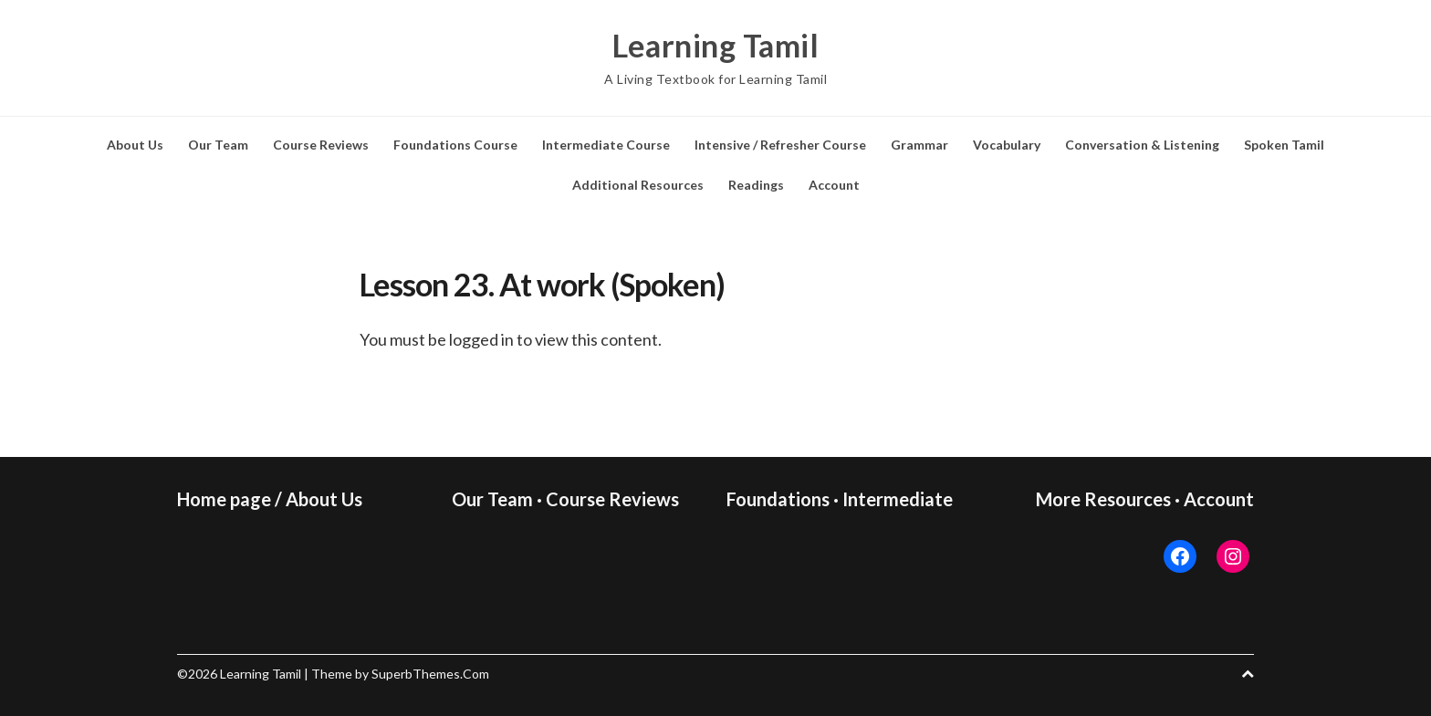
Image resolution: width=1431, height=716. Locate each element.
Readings (756, 184)
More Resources (1103, 499)
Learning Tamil (715, 45)
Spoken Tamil (1284, 144)
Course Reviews (321, 144)
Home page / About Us (269, 499)
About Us (135, 144)
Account (834, 184)
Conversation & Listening (1142, 144)
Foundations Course (455, 144)
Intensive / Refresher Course (780, 144)
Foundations (778, 499)
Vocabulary (1006, 144)
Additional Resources (638, 184)
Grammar (919, 144)
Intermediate (897, 499)
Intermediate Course (606, 144)
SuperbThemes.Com (430, 673)
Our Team (218, 144)
